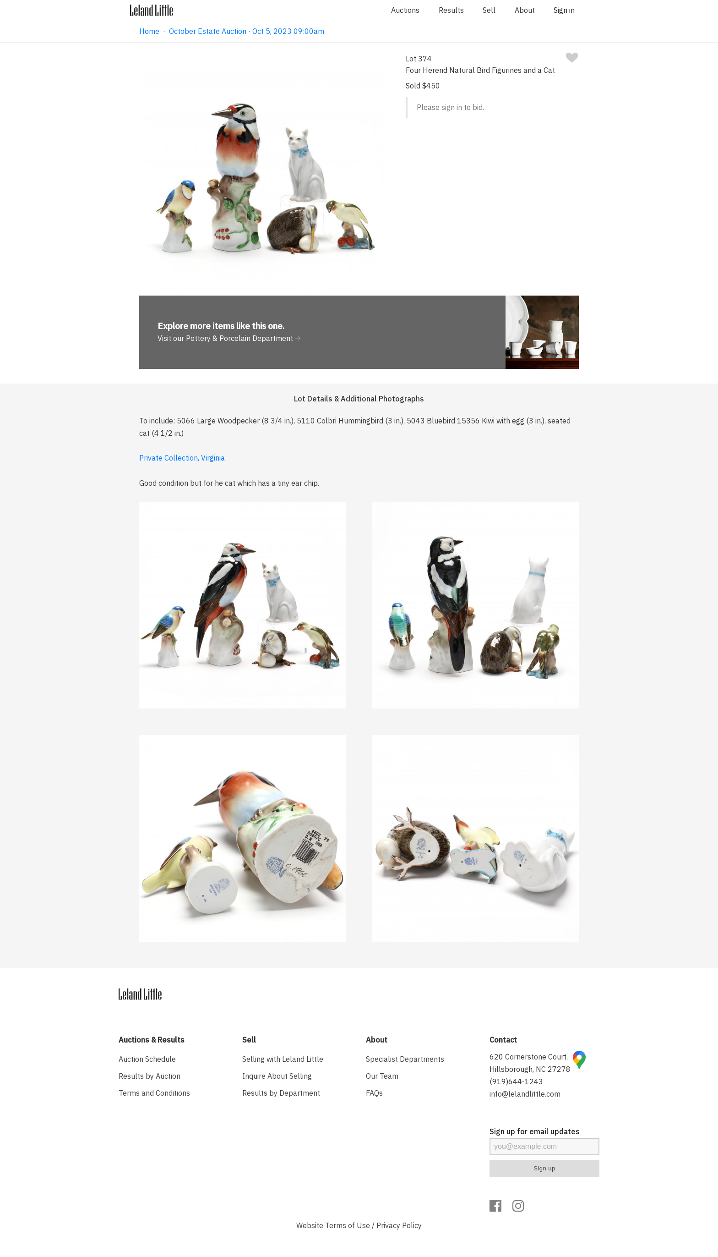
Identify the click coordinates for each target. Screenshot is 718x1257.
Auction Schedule (147, 1059)
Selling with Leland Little (282, 1059)
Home (149, 31)
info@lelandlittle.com (525, 1093)
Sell (489, 10)
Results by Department (281, 1093)
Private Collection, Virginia (182, 457)
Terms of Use (347, 1225)
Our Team (382, 1076)
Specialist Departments (405, 1059)
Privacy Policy (399, 1225)
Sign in (564, 10)
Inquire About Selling (277, 1076)
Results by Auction (149, 1076)
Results (451, 10)
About (525, 10)
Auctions (405, 10)
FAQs (374, 1093)
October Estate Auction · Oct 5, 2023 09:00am (246, 31)
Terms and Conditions (154, 1093)
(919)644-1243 (516, 1081)
